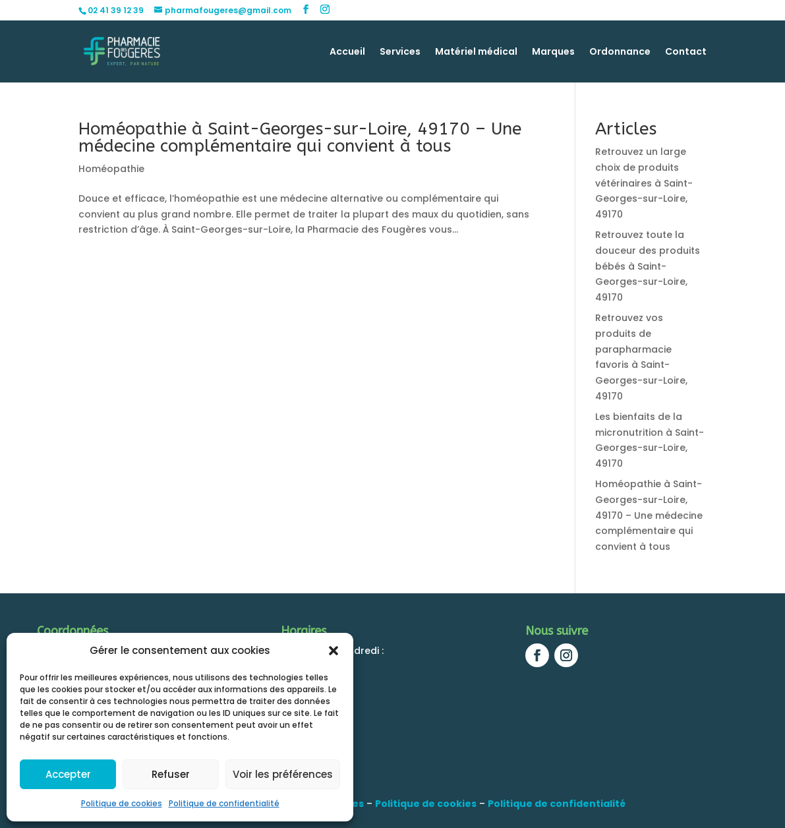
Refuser (171, 774)
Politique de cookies (121, 803)
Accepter (68, 774)
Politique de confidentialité (224, 803)
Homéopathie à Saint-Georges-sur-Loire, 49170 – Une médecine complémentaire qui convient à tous (299, 137)
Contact (686, 52)
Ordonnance (620, 52)
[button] (333, 650)
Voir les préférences (283, 774)
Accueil (347, 52)
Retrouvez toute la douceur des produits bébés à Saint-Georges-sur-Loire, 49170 (647, 266)
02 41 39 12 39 (116, 10)
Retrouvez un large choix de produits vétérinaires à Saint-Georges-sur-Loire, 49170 (644, 183)
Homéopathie (111, 168)
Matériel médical (476, 52)
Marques (553, 52)
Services (400, 52)
